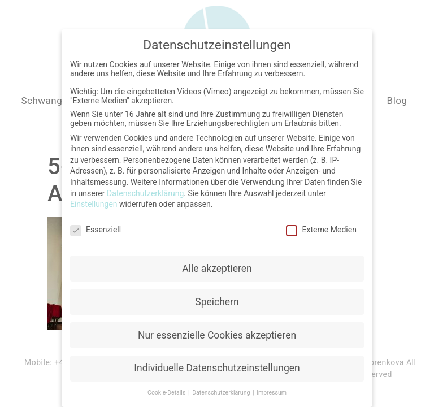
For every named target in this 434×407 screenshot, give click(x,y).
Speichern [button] (216, 298)
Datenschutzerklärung (145, 189)
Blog (397, 100)
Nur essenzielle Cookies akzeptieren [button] (217, 331)
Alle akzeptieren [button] (217, 264)
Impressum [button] (272, 388)
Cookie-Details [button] (167, 388)
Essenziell (95, 225)
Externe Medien (321, 225)
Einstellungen (94, 200)
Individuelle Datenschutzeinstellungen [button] (217, 364)
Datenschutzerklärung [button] (221, 388)
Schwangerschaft (60, 100)
